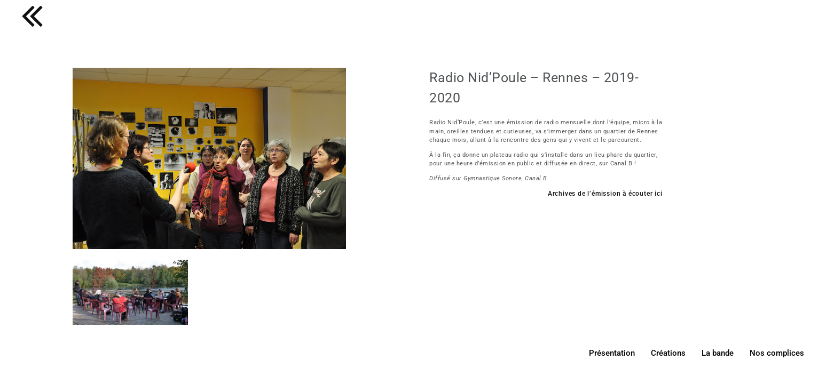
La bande (718, 353)
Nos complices (777, 353)
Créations (668, 353)
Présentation (612, 353)
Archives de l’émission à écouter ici (605, 193)
